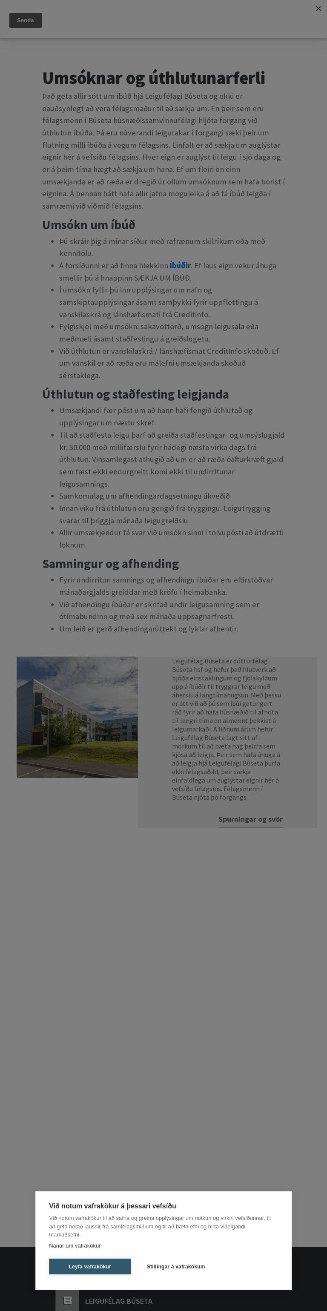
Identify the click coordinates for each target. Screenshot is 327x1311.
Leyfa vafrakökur (90, 1267)
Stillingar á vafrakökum (176, 1267)
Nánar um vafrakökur (74, 1245)
